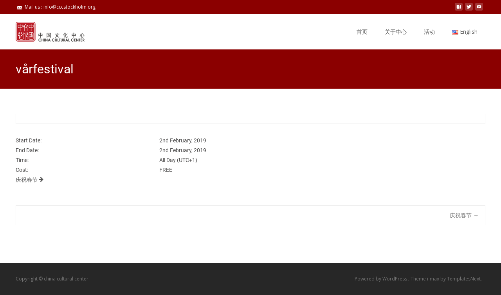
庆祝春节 (29, 180)
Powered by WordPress (381, 278)
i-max (433, 278)
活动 (429, 31)
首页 (362, 31)
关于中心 (396, 31)
